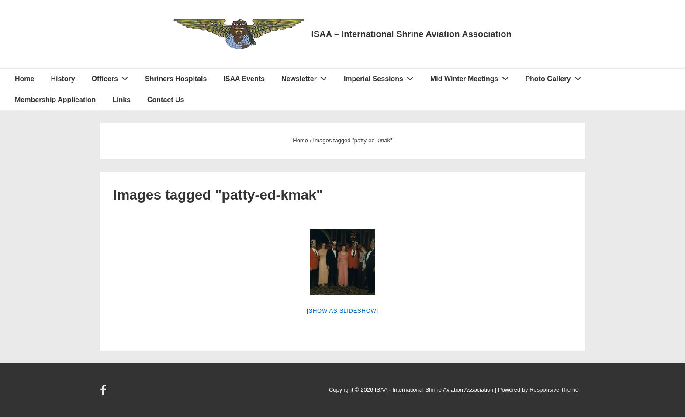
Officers (112, 77)
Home (24, 79)
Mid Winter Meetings (471, 77)
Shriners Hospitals (176, 79)
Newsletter (306, 77)
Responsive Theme (553, 389)
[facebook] (104, 393)
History (63, 79)
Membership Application (55, 99)
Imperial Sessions (381, 77)
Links (121, 99)
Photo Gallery (555, 77)
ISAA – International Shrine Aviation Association (411, 34)
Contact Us (165, 99)
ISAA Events (244, 79)
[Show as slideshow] (342, 310)
